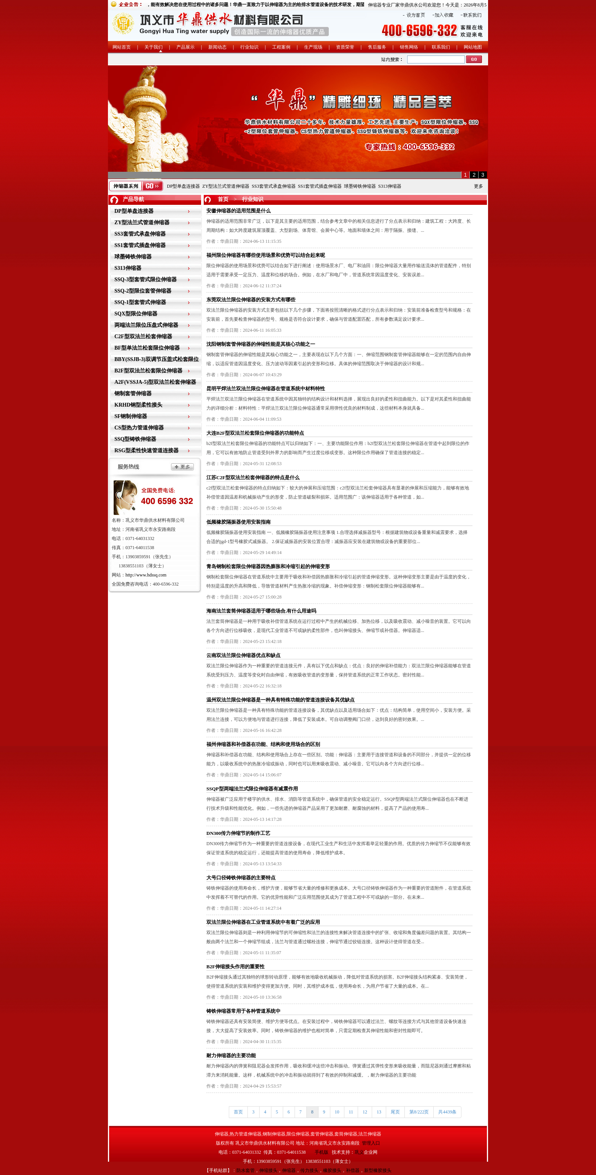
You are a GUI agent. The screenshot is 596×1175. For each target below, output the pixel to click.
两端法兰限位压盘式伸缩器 (146, 325)
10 (337, 1112)
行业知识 (249, 47)
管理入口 (371, 1143)
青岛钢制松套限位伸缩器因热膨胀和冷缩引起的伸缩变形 (268, 566)
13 (379, 1112)
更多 (478, 186)
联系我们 (441, 47)
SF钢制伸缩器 (130, 416)
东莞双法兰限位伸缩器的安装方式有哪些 (250, 299)
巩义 (359, 1152)
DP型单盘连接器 (183, 186)
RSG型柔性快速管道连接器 (146, 450)
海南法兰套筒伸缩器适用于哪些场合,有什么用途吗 (261, 611)
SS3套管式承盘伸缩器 (273, 186)
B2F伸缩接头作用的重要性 (235, 966)
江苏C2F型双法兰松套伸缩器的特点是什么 (253, 477)
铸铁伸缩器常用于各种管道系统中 (243, 1011)
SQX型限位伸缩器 (135, 314)
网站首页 (122, 47)
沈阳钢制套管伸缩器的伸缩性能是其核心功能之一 (260, 344)
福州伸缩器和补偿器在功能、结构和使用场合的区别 (263, 744)
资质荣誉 (345, 47)
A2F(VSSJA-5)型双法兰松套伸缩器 (155, 382)
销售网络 (409, 47)
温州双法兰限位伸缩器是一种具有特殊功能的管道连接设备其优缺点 (280, 700)
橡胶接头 (332, 1170)
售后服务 (377, 47)
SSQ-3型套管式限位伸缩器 (145, 279)
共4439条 (447, 1112)
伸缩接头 (268, 1170)
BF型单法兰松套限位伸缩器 (147, 348)
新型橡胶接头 (378, 1170)
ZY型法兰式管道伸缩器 (225, 186)
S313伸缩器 (389, 186)
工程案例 (281, 47)
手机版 (321, 1152)
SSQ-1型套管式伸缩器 (140, 302)
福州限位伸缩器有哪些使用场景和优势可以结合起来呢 (265, 255)
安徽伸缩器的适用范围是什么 (238, 211)
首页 (223, 199)
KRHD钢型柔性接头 (138, 405)
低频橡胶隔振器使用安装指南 (238, 522)
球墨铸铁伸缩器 (360, 186)
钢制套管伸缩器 (133, 393)
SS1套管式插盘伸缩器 (320, 186)
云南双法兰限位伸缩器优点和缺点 (243, 655)
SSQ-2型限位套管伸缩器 (142, 291)
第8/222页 (419, 1112)
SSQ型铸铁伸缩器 (135, 439)
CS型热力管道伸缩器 (139, 428)
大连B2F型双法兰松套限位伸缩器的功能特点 (255, 433)
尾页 (395, 1112)
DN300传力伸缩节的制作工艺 (238, 833)
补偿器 (353, 1170)
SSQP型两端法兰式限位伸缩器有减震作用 (252, 789)
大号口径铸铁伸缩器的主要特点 (241, 877)
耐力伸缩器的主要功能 (231, 1055)
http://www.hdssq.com (145, 575)
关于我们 (153, 47)
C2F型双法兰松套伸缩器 (143, 336)
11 (351, 1112)
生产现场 (313, 47)
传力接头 (309, 1170)
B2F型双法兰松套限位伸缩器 (148, 371)
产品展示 (185, 47)
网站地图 (473, 47)
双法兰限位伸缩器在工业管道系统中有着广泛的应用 (263, 922)
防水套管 (245, 1170)
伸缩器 (289, 1170)
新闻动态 (217, 47)
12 (365, 1112)
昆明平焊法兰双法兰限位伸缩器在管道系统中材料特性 (265, 388)
